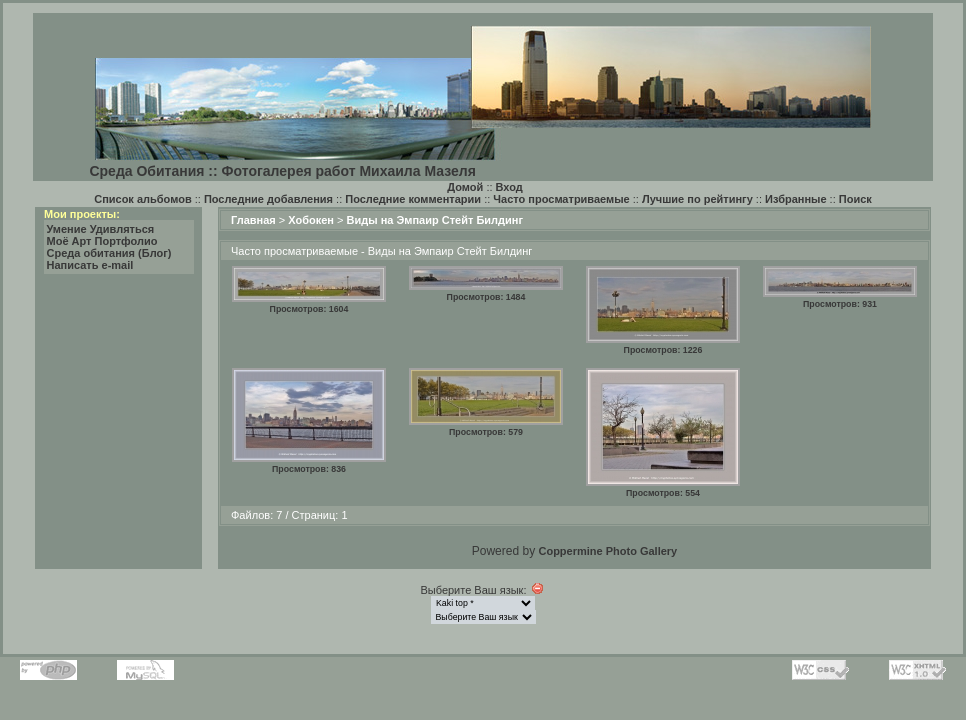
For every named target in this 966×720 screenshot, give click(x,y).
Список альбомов (142, 199)
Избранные (796, 199)
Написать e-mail (90, 265)
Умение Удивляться (101, 229)
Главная (253, 220)
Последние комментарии (413, 199)
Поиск (855, 199)
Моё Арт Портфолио (102, 241)
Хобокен (311, 220)
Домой (465, 187)
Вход (509, 187)
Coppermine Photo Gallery (607, 551)
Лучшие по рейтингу (697, 199)
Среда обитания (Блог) (109, 253)
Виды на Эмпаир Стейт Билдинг (435, 220)
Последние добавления (268, 199)
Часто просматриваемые (561, 199)
